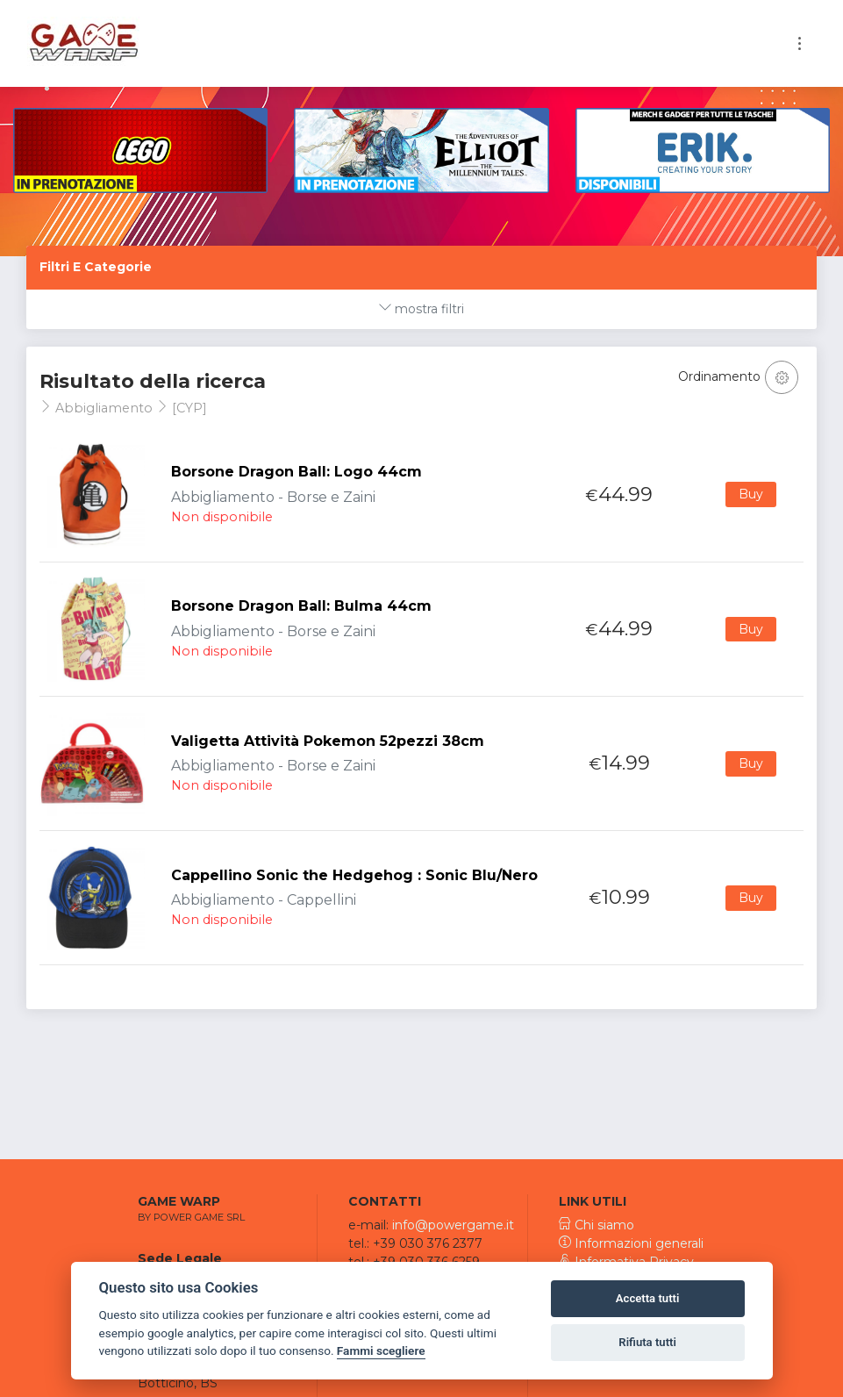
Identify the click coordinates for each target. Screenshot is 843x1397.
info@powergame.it (453, 1225)
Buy (751, 494)
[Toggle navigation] (799, 43)
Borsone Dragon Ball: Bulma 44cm (301, 606)
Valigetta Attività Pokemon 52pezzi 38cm (327, 741)
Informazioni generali (631, 1243)
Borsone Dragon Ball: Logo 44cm (296, 471)
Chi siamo (596, 1225)
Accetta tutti (648, 1298)
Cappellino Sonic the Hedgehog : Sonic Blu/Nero (354, 875)
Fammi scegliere (381, 1350)
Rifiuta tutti (647, 1342)
